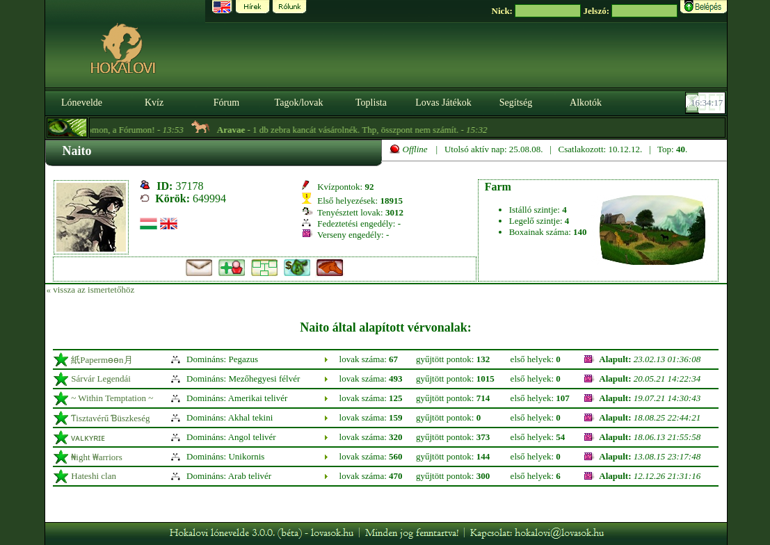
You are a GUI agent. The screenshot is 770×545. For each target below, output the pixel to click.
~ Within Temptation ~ (112, 398)
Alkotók (586, 102)
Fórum (226, 102)
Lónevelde (81, 102)
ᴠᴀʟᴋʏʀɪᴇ (88, 437)
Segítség (515, 102)
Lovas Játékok (443, 102)
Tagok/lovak (299, 102)
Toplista (371, 102)
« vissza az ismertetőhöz (91, 289)
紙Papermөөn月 (101, 360)
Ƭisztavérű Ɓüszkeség (110, 418)
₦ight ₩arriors (96, 457)
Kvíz (154, 102)
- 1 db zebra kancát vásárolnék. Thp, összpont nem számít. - (359, 129)
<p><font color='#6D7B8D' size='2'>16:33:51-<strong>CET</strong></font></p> (706, 103)
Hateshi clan (93, 476)
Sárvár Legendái (101, 378)
